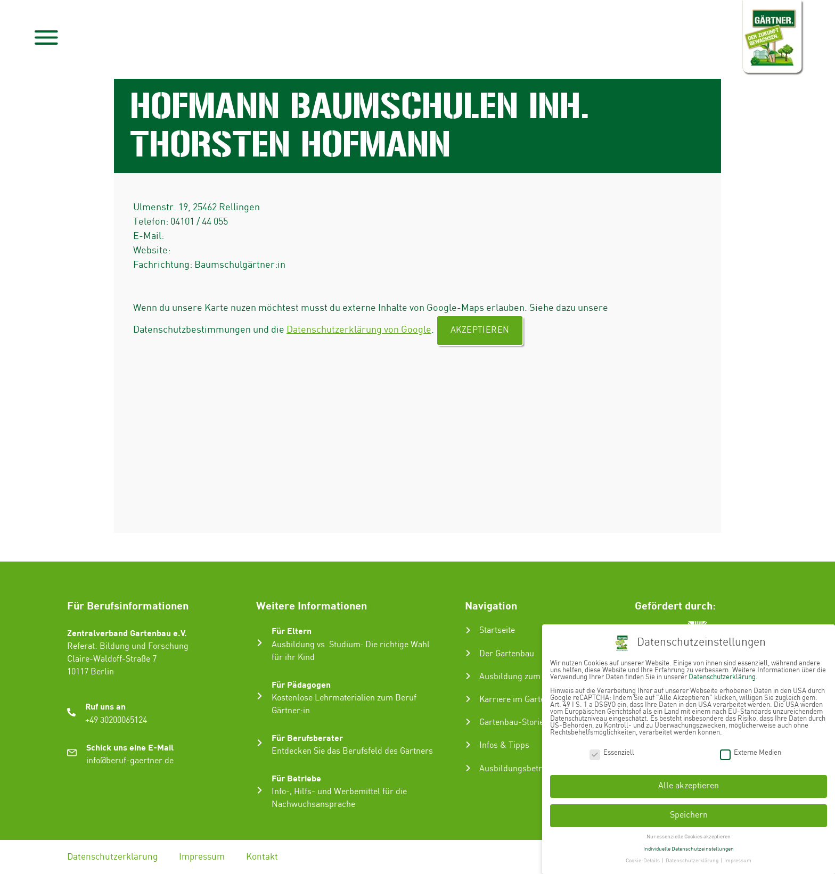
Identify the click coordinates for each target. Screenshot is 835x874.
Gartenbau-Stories (513, 722)
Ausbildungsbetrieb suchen (531, 768)
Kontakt (264, 857)
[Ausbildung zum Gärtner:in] (468, 676)
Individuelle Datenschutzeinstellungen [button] (688, 845)
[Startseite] (468, 630)
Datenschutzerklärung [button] (692, 857)
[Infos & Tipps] (468, 744)
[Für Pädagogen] (259, 695)
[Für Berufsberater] (259, 742)
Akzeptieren (480, 330)
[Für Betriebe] (259, 790)
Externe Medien (750, 749)
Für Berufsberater (307, 737)
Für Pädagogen (301, 684)
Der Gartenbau (506, 653)
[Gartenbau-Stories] (468, 722)
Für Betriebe (296, 778)
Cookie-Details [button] (643, 857)
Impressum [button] (737, 857)
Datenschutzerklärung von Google (358, 330)
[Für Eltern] (259, 642)
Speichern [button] (689, 812)
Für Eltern (292, 630)
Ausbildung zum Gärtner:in (530, 676)
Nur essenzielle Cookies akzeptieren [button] (688, 833)
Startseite (497, 630)
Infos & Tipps (504, 745)
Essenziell (612, 749)
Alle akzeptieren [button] (688, 782)
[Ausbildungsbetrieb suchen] (468, 768)
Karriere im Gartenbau (521, 699)
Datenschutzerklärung (112, 857)
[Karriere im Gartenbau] (468, 699)
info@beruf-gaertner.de (130, 760)
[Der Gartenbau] (468, 653)
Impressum (203, 857)
